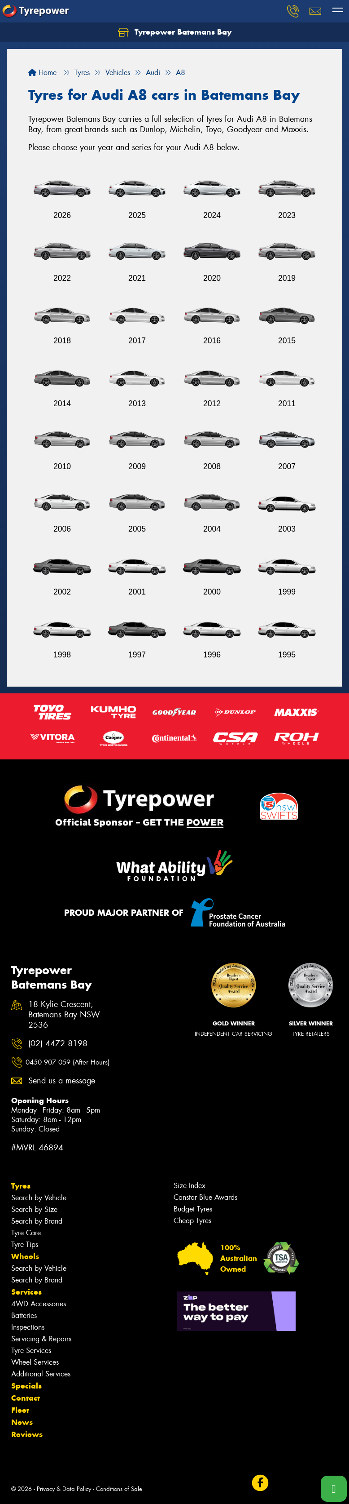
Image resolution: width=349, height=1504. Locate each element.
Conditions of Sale (119, 1489)
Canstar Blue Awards (205, 1197)
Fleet (20, 1410)
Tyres (21, 1186)
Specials (26, 1386)
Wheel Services (35, 1362)
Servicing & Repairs (41, 1339)
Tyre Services (31, 1350)
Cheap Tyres (192, 1220)
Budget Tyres (193, 1209)
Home (42, 72)
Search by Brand (36, 1221)
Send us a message (61, 1081)
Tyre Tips (24, 1244)
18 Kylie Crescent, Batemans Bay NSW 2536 (64, 1014)
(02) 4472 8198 (57, 1043)
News (22, 1422)
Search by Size (34, 1209)
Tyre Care (26, 1233)
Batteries (24, 1315)
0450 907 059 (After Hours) (67, 1062)
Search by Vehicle (38, 1197)
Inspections (27, 1327)
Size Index (189, 1185)
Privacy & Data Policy (64, 1489)
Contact (25, 1398)
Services (26, 1292)
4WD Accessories (38, 1304)
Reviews (27, 1434)
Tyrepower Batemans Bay (174, 32)
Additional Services (40, 1374)
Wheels (25, 1256)
